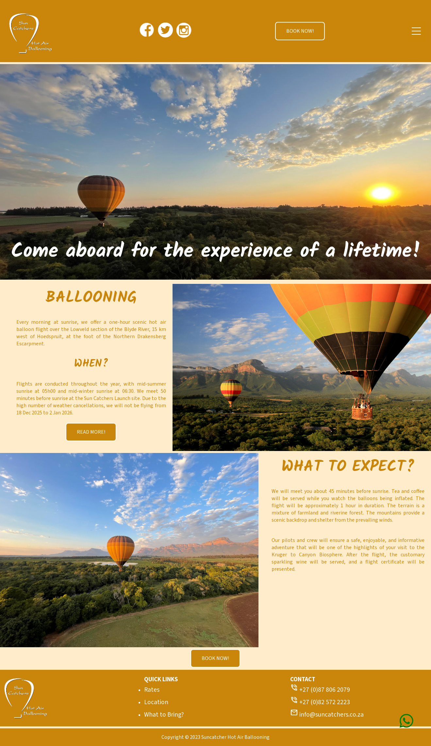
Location (156, 702)
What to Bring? (164, 714)
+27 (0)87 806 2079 (320, 689)
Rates (151, 689)
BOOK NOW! (300, 31)
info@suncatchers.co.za (327, 714)
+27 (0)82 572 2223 (320, 702)
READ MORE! (91, 432)
